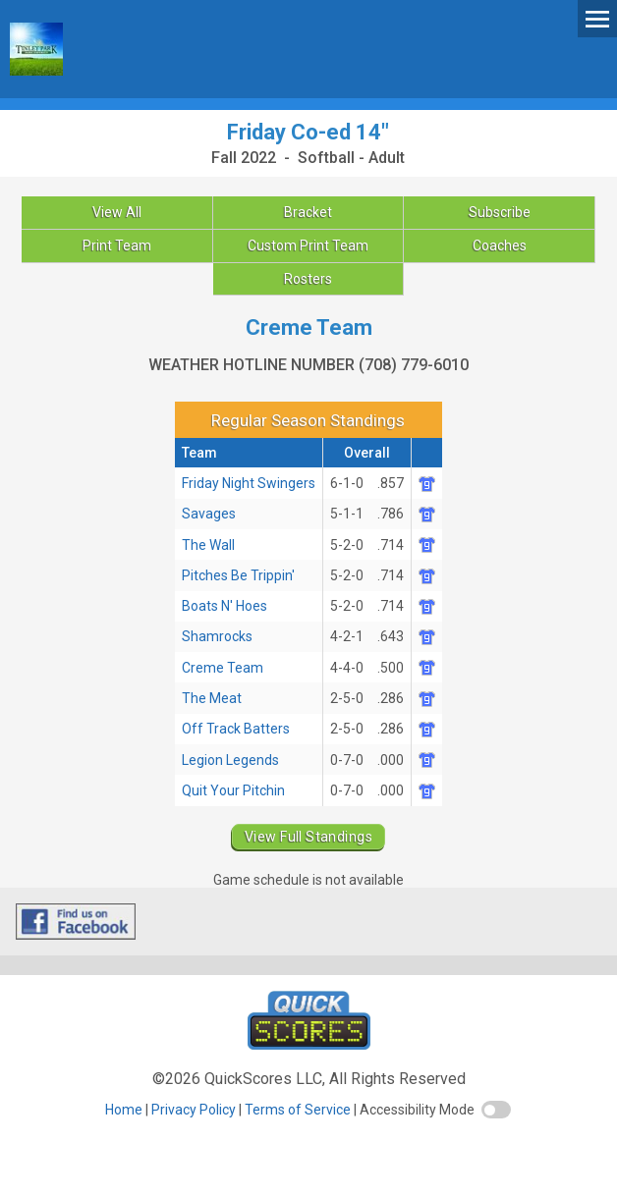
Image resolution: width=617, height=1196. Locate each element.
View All (116, 212)
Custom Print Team (308, 245)
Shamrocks (217, 636)
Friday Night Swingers (248, 483)
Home (123, 1109)
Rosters (308, 279)
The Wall (208, 545)
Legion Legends (230, 760)
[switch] (496, 1109)
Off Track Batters (236, 728)
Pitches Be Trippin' (238, 575)
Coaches (500, 245)
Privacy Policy (193, 1109)
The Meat (212, 698)
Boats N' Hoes (224, 606)
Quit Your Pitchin (233, 790)
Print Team (117, 245)
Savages (209, 513)
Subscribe (500, 212)
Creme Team (222, 668)
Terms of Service (298, 1109)
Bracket (308, 212)
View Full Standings (308, 836)
